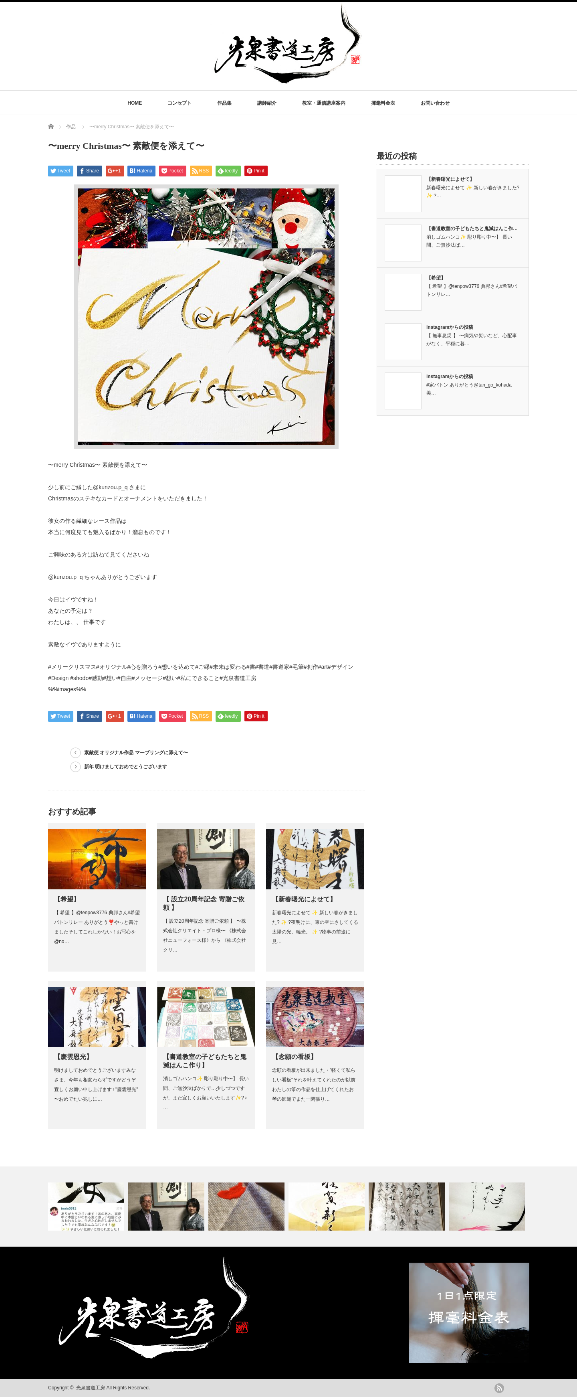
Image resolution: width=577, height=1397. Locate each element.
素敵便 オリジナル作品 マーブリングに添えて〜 (136, 752)
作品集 (224, 103)
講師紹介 (266, 103)
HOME (134, 103)
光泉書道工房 (90, 1388)
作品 (71, 127)
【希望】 (67, 899)
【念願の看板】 (294, 1056)
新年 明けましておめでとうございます (125, 766)
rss (499, 1388)
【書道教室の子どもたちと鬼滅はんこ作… (472, 228)
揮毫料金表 (383, 103)
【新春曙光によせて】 (304, 899)
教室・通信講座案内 (323, 103)
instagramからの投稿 (449, 327)
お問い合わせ (435, 103)
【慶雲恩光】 (73, 1056)
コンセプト (179, 103)
